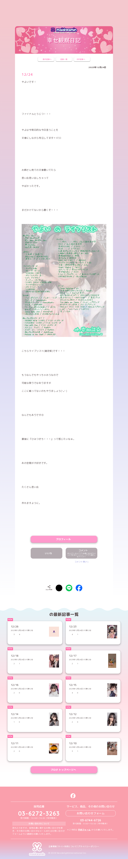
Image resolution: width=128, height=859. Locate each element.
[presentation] (64, 573)
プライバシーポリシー (88, 846)
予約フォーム (84, 829)
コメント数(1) (81, 561)
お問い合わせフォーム (91, 813)
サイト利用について (67, 846)
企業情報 (52, 846)
